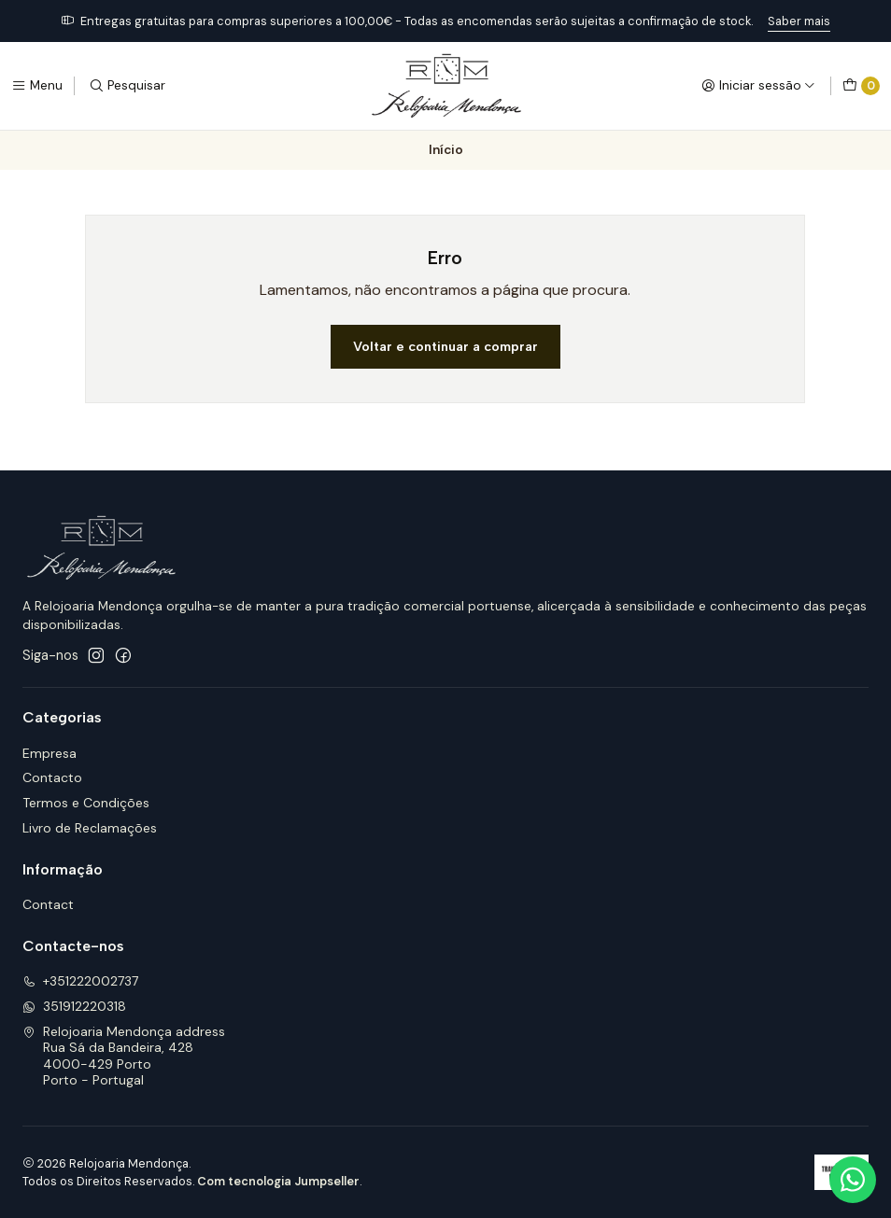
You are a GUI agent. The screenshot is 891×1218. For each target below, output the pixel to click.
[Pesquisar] (127, 85)
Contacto (52, 777)
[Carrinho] (861, 86)
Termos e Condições (85, 802)
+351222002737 (80, 981)
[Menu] (37, 85)
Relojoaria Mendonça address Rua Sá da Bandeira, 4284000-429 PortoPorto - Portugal (123, 1056)
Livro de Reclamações (89, 827)
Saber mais (799, 21)
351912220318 (74, 1006)
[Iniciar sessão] (758, 85)
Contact (48, 904)
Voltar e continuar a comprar (445, 346)
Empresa (49, 753)
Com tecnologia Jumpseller (278, 1181)
